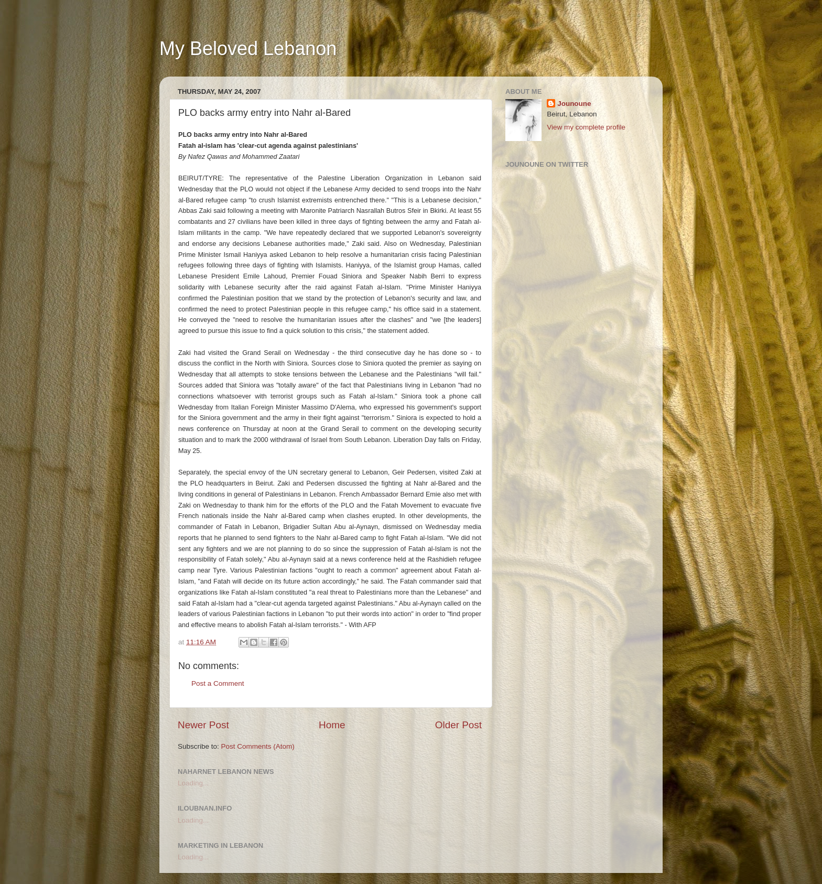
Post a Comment (217, 683)
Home (332, 724)
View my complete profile (586, 127)
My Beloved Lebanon (248, 48)
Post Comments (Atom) (258, 746)
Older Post (458, 724)
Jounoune (574, 103)
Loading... (193, 783)
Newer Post (203, 724)
